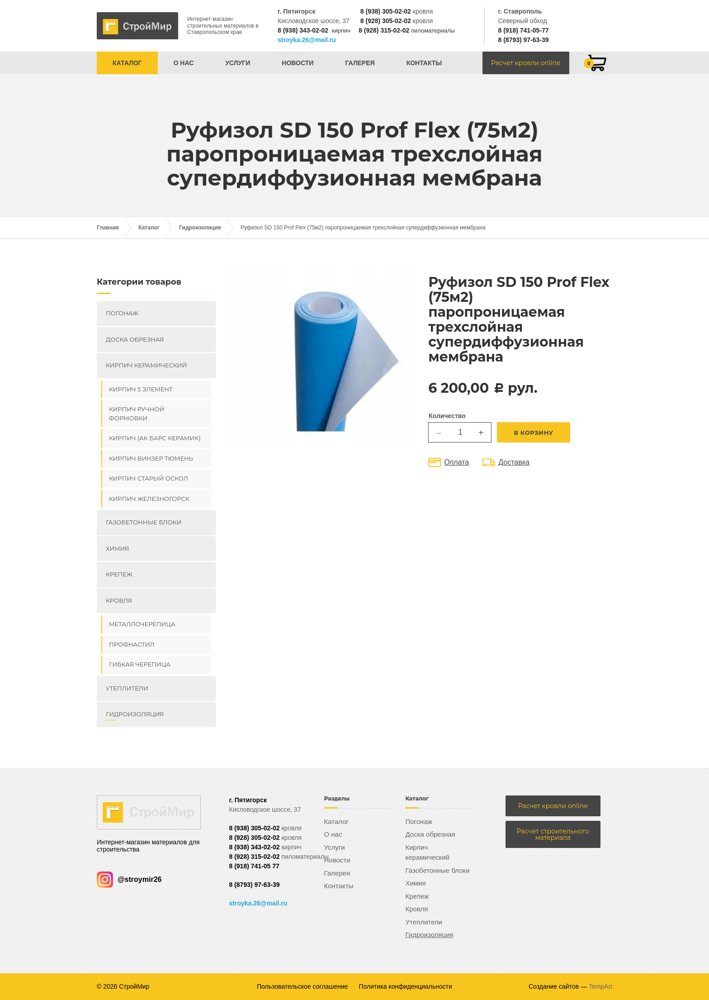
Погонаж (122, 313)
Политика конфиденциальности (406, 986)
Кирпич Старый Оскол (148, 478)
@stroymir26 (129, 879)
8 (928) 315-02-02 (384, 30)
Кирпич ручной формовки (136, 413)
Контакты (424, 63)
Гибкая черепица (139, 664)
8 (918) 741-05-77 (523, 30)
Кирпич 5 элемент (141, 389)
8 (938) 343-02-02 (303, 30)
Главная (108, 227)
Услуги (237, 63)
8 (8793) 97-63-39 (523, 39)
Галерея (359, 63)
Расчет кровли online (526, 63)
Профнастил (132, 644)
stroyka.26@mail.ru (307, 39)
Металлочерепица (142, 624)
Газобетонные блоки (143, 522)
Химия (117, 548)
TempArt (600, 986)
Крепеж (119, 574)
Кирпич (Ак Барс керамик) (155, 438)
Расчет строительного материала (553, 834)
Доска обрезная (135, 339)
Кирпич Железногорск (149, 498)
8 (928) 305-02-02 (385, 20)
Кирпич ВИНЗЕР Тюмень (151, 458)
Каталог (127, 63)
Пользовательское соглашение (302, 986)
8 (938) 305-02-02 (385, 11)
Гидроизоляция (200, 227)
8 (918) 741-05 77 (254, 866)
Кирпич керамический (146, 365)
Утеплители (127, 688)
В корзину (533, 432)
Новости (297, 63)
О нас (184, 63)
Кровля (119, 600)
